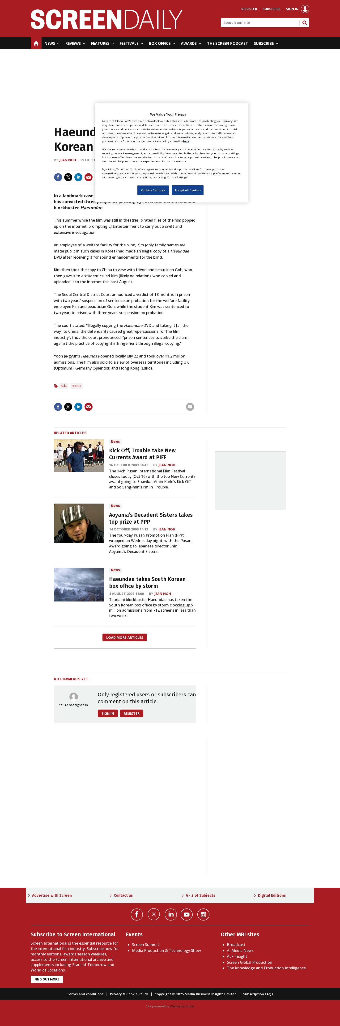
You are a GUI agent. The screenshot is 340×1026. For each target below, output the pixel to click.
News (115, 442)
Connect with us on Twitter (154, 914)
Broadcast (236, 944)
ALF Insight (237, 956)
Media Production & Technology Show (166, 950)
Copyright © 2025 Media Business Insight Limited (196, 994)
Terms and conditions (85, 994)
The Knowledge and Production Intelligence (266, 968)
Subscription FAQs (258, 994)
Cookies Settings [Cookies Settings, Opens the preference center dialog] (153, 190)
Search (304, 22)
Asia (64, 386)
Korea (76, 386)
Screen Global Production (249, 962)
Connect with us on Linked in (171, 914)
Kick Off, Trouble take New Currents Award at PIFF (142, 454)
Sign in (292, 9)
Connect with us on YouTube (187, 914)
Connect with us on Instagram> (203, 914)
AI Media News (240, 950)
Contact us (123, 895)
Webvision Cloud (182, 1006)
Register (249, 9)
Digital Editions (272, 895)
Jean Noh (67, 160)
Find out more (46, 979)
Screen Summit (145, 944)
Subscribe (271, 9)
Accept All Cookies (187, 190)
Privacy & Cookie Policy (129, 994)
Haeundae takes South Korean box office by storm (147, 582)
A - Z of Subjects (200, 895)
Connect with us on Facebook (137, 914)
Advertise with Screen (52, 895)
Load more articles (124, 637)
